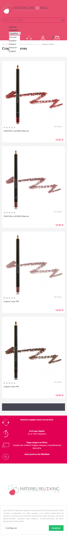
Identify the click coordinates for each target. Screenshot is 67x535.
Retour (6, 44)
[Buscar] (33, 20)
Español (12, 41)
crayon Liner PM (11, 301)
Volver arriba (33, 407)
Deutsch (13, 47)
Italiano (12, 44)
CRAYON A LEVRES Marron (16, 131)
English (12, 51)
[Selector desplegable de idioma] (14, 30)
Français (13, 37)
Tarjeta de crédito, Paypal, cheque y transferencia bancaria (37, 445)
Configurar (11, 528)
